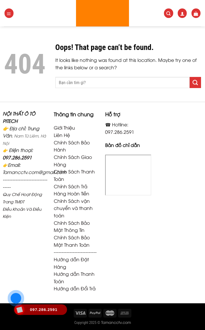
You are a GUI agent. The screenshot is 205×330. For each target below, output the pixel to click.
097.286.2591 (17, 157)
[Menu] (9, 13)
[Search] (168, 13)
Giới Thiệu (64, 127)
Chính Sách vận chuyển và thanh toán (73, 208)
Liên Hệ (62, 135)
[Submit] (195, 82)
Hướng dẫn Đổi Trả (75, 288)
